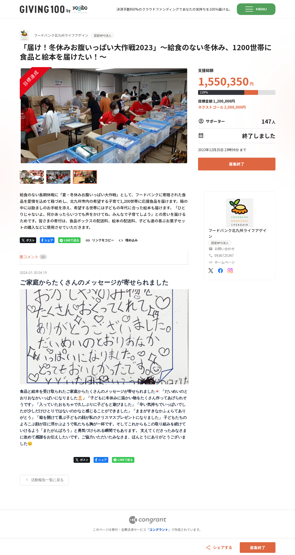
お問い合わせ (224, 248)
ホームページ (224, 262)
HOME (25, 257)
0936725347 (224, 255)
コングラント (158, 529)
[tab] (25, 257)
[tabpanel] (104, 377)
